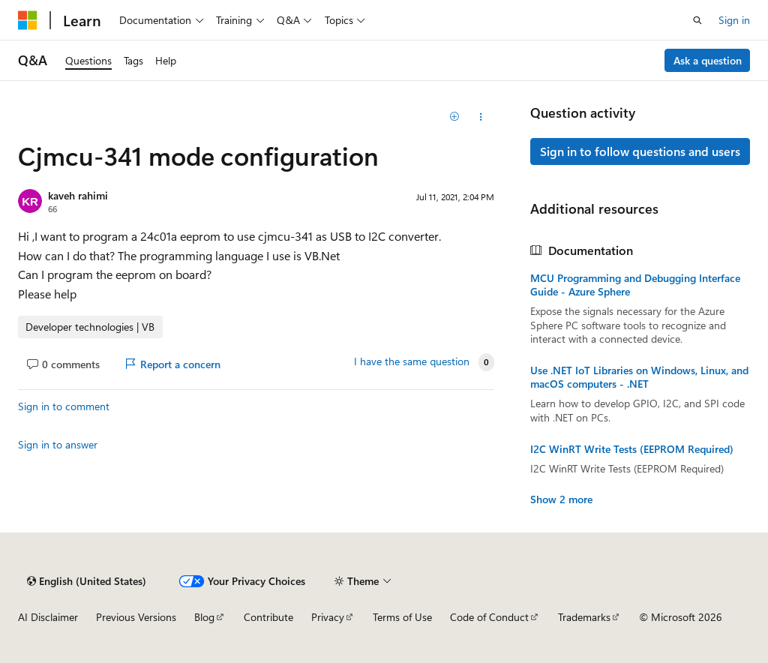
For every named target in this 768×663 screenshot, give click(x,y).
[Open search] (697, 20)
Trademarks (584, 617)
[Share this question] (480, 117)
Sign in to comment (64, 406)
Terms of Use (402, 617)
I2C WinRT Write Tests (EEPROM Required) (632, 449)
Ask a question (708, 60)
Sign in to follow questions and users (640, 151)
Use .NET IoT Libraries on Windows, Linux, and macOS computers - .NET (639, 377)
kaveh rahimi (78, 195)
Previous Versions (136, 617)
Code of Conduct (489, 617)
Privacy (327, 617)
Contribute (268, 617)
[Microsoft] (28, 20)
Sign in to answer (58, 444)
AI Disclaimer (48, 617)
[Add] (454, 117)
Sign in (734, 20)
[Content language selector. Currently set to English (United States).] (86, 581)
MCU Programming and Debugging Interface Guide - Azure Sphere (635, 285)
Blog (204, 617)
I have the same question (412, 362)
